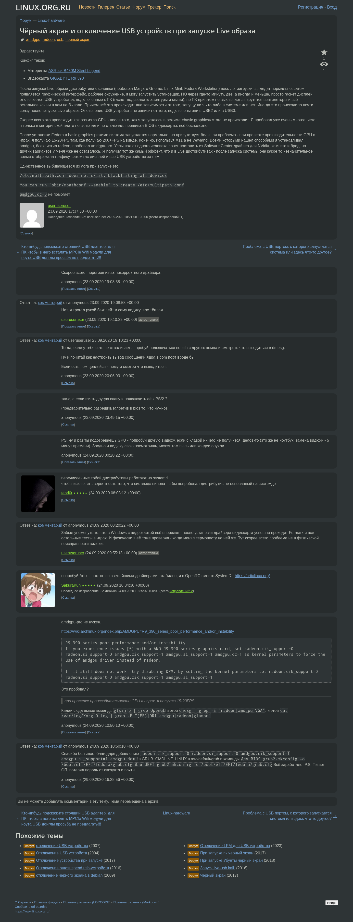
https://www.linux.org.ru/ (32, 911)
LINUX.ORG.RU (43, 7)
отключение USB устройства (62, 846)
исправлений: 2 (181, 591)
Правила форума (47, 902)
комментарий (50, 303)
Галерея (106, 7)
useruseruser (59, 206)
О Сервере (23, 902)
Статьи (123, 7)
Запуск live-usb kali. (217, 868)
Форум (138, 7)
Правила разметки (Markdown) (136, 902)
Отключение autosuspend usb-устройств (72, 868)
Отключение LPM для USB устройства (235, 846)
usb (60, 39)
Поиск (170, 7)
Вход (332, 7)
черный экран (77, 39)
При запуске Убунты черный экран (231, 860)
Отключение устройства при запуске (69, 860)
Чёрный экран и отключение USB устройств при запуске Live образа (137, 30)
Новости (87, 7)
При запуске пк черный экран (226, 853)
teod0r (66, 493)
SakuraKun (71, 585)
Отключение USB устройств (61, 853)
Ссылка (26, 233)
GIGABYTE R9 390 (67, 78)
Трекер (155, 7)
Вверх (331, 903)
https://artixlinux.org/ (252, 576)
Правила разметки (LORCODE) (87, 902)
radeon (49, 39)
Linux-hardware (51, 20)
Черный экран (213, 875)
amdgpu (33, 39)
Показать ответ (73, 289)
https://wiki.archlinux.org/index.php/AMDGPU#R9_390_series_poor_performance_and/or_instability (147, 631)
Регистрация (310, 7)
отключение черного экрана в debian (69, 875)
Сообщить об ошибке (31, 907)
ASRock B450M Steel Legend (74, 71)
